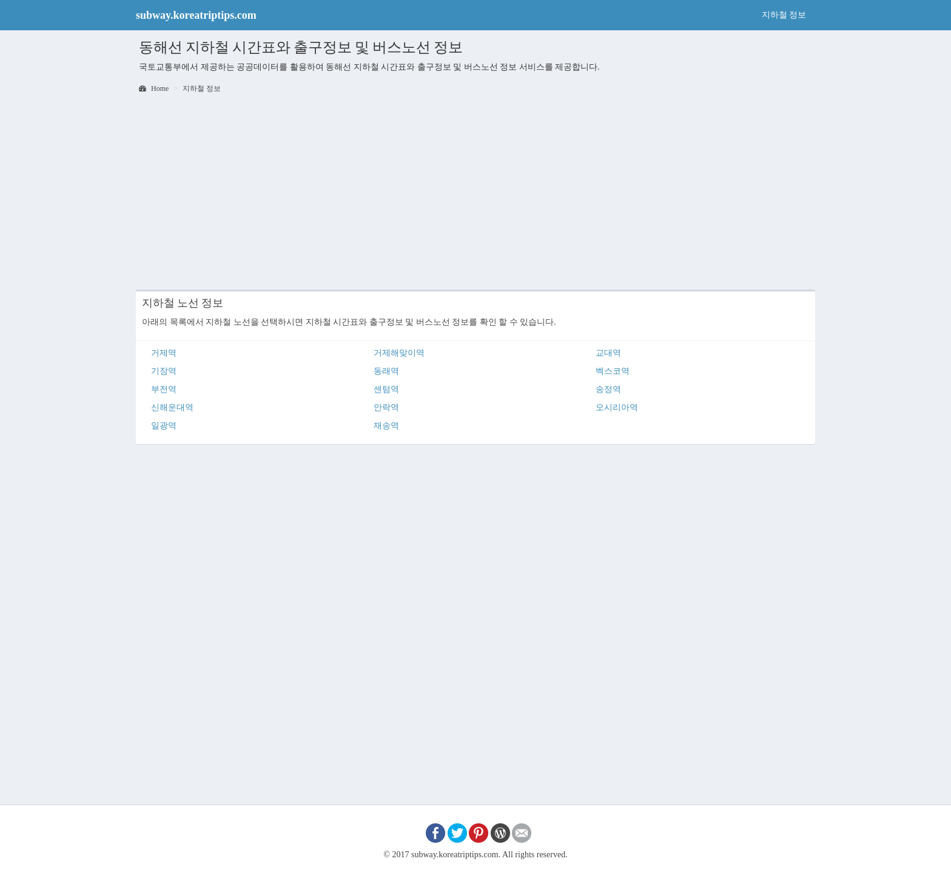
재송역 (386, 425)
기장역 (163, 371)
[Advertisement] (475, 192)
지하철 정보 (784, 14)
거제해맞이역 (399, 352)
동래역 (386, 371)
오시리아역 (617, 407)
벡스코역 (613, 371)
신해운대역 (172, 407)
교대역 (608, 352)
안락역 (386, 407)
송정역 (608, 389)
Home (154, 88)
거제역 (163, 352)
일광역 (163, 425)
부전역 (163, 389)
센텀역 (386, 389)
